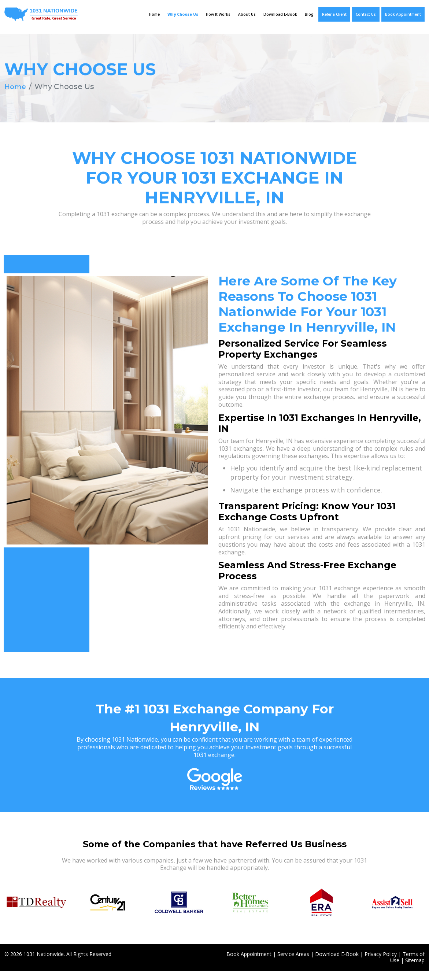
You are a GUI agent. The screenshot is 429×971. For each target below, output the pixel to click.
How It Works (218, 14)
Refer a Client (334, 14)
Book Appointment (403, 14)
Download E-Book (280, 14)
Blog (309, 14)
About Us (247, 14)
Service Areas (293, 953)
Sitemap (415, 960)
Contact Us (366, 14)
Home (154, 14)
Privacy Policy (381, 953)
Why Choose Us (182, 14)
